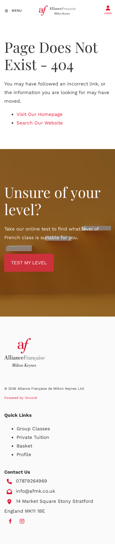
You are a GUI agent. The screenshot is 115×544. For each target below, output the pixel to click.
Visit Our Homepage (40, 114)
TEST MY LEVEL (22, 258)
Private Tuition (33, 437)
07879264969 (31, 481)
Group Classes (33, 429)
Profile (24, 454)
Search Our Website (40, 123)
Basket (24, 446)
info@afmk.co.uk (35, 491)
